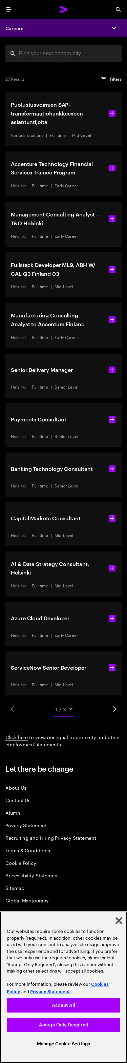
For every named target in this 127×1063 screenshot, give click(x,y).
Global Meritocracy (27, 900)
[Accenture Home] (64, 9)
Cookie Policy (20, 862)
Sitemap (14, 887)
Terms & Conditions (27, 850)
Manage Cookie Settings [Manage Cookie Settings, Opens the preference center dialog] (63, 1044)
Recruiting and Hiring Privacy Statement (50, 837)
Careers (14, 28)
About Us (15, 787)
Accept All (63, 1005)
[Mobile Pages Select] (64, 709)
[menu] (9, 9)
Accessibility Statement (32, 875)
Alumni (13, 812)
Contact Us (17, 800)
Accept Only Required (63, 1025)
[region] (63, 987)
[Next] (113, 709)
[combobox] (63, 53)
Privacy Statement (26, 825)
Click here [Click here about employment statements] (16, 737)
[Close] (118, 920)
